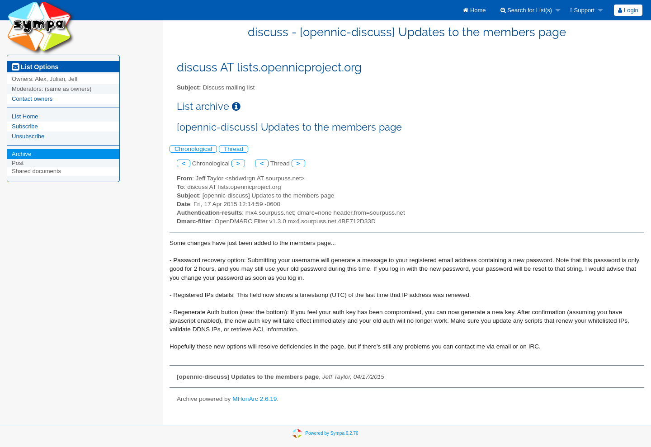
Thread (233, 149)
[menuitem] (474, 10)
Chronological (193, 149)
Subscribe (25, 126)
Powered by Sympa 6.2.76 (331, 432)
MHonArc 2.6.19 (254, 398)
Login (628, 10)
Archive (21, 154)
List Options (35, 67)
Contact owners (32, 98)
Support (582, 10)
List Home (25, 116)
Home (474, 10)
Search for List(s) (526, 10)
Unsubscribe (28, 136)
